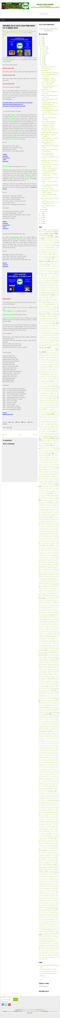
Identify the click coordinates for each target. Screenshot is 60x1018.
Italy (29, 31)
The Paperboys (53, 853)
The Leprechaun (52, 831)
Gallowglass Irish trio (43, 450)
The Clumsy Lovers (42, 772)
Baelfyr (56, 259)
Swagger (56, 729)
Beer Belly (57, 276)
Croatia (52, 378)
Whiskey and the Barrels (49, 943)
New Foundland (48, 597)
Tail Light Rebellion (47, 735)
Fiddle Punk (49, 424)
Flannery (56, 433)
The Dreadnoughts (49, 791)
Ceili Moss (51, 335)
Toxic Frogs (50, 921)
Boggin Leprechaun (42, 306)
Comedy (40, 367)
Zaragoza (46, 957)
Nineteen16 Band (46, 600)
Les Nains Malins (49, 540)
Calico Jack (42, 321)
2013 (41, 215)
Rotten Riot (52, 672)
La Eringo (44, 529)
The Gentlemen (46, 810)
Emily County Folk (50, 412)
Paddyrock (49, 622)
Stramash (55, 724)
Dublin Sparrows (42, 405)
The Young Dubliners (43, 912)
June (43, 59)
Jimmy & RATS (45, 505)
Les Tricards (56, 541)
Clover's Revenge (49, 364)
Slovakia (40, 709)
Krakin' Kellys (50, 526)
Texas (56, 740)
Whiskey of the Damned (46, 945)
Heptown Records (43, 478)
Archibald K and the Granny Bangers (52, 251)
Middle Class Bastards (44, 576)
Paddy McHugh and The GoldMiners (51, 617)
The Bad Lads (53, 743)
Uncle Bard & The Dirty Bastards (45, 931)
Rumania (45, 678)
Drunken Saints (55, 402)
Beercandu (50, 278)
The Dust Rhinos (47, 797)
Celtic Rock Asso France (50, 352)
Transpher (45, 922)
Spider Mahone (47, 716)
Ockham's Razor (50, 609)
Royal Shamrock (56, 674)
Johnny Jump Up (45, 507)
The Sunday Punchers (50, 890)
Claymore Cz (41, 364)
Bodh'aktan (49, 304)
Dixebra (48, 395)
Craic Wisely (46, 376)
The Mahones (50, 838)
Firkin (52, 431)
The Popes (48, 859)
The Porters (53, 859)
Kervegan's (44, 517)
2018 (41, 39)
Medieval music (49, 569)
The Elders (45, 798)
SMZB (40, 710)
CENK (41, 355)
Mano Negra (55, 560)
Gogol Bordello (51, 457)
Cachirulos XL (47, 320)
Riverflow (42, 666)
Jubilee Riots (53, 509)
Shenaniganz (41, 698)
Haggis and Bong (42, 471)
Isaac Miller (49, 498)
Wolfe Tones (49, 952)
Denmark (55, 388)
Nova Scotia (52, 603)
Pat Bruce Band (51, 628)
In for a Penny (53, 488)
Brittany (40, 314)
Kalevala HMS (46, 512)
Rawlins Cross (41, 659)
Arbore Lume (41, 251)
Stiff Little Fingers (49, 722)
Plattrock (54, 640)
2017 (41, 41)
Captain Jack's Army (51, 328)
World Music (47, 953)
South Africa (54, 712)
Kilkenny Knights (42, 519)
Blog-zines (51, 301)
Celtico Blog (56, 354)
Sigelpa (57, 698)
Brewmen (40, 309)
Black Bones (53, 292)
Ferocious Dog (45, 422)
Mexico (48, 572)
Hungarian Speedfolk (48, 485)
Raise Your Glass (50, 655)
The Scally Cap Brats (47, 876)
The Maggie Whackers (51, 836)
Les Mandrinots (42, 540)
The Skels (44, 881)
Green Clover (47, 462)
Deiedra (55, 386)
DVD (55, 405)
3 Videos (51, 233)
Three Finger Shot (48, 914)
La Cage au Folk (46, 528)
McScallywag (42, 569)
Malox (46, 560)
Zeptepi (51, 957)
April (43, 63)
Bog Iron (56, 304)
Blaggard (50, 299)
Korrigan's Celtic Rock (43, 526)
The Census (55, 766)
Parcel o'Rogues (51, 626)
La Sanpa (55, 531)
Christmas (56, 359)
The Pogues (56, 857)
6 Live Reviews (56, 235)
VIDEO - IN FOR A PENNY (47, 84)
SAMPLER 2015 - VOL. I (46, 89)
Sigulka (42, 700)
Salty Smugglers (50, 683)
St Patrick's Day (47, 717)
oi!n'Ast (46, 610)
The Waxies (51, 907)
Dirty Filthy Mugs (48, 393)
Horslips (40, 485)
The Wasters (45, 907)
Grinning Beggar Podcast (52, 466)
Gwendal (51, 467)
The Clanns (53, 769)
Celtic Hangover (48, 342)
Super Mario (49, 729)
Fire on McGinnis (47, 431)
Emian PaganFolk (20, 31)
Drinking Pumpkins (42, 398)
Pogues (44, 641)
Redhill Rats (48, 660)
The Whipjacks (43, 909)
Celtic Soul (44, 354)
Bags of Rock (41, 263)
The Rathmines (16, 32)
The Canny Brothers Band (48, 764)
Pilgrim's (45, 631)
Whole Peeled (55, 947)
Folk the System (45, 440)
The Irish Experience (43, 822)
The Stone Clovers (46, 886)
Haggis (56, 469)
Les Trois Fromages (44, 543)
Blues (51, 302)
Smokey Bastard (53, 709)
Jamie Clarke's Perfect (43, 502)
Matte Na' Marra (47, 566)
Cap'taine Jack (41, 325)
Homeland (46, 483)
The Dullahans (53, 795)
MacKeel (40, 559)
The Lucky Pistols (54, 834)
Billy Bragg (41, 289)
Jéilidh (57, 503)
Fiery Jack (49, 426)
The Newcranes (56, 850)
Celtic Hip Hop (43, 344)
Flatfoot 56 (52, 435)
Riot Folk (52, 664)
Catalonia (55, 333)
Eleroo (51, 410)
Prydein (41, 647)
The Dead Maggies (42, 785)
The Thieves (56, 895)
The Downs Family (46, 790)
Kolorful (46, 524)
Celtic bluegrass (42, 339)
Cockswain (55, 364)
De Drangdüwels (45, 386)
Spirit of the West (54, 716)
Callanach (48, 323)
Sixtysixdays (49, 703)
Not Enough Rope (44, 603)
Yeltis (50, 955)
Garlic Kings (56, 450)
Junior (50, 510)
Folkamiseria (49, 441)
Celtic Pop (54, 346)
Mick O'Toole (47, 574)
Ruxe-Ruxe (41, 679)
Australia (49, 258)
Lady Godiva (51, 533)
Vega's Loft (56, 934)
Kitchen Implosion (43, 522)
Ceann (45, 335)
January (43, 211)
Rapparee (56, 655)
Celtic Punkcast (42, 350)
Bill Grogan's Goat (54, 287)
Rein (41, 662)
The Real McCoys (48, 866)
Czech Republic (47, 381)
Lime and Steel (56, 545)
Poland (48, 641)
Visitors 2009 (55, 938)
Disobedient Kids (42, 395)
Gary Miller (50, 452)
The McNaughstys (43, 841)
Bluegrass (46, 302)
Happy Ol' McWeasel (43, 474)
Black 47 (40, 292)
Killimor (48, 519)
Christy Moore (41, 360)
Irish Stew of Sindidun (54, 497)
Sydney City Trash (55, 731)
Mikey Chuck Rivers (42, 578)
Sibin (53, 698)
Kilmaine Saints (54, 519)
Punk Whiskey (55, 650)
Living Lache (45, 548)
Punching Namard (51, 648)
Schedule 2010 (50, 685)
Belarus (48, 280)
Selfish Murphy (55, 688)
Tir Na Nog (45, 916)
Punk (58, 648)
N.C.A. (51, 591)
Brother (46, 314)
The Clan (47, 769)
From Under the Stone (47, 447)
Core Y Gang (56, 371)
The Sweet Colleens (52, 891)
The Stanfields (47, 884)
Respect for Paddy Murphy (53, 662)
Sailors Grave (46, 679)
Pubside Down (41, 648)
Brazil (55, 308)
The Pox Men (45, 860)
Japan (49, 502)
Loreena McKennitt (51, 552)
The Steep (54, 884)
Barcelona (45, 270)
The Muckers (47, 847)
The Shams (41, 878)
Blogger (51, 30)
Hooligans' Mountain (53, 483)
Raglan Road (49, 653)
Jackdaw (47, 500)
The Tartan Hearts (51, 893)
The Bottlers (48, 760)
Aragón (56, 249)
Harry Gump (51, 476)
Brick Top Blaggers (48, 309)
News (40, 598)
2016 (41, 43)
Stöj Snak (55, 722)
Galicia (55, 448)
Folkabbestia (51, 440)
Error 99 (46, 416)
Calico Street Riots (49, 321)
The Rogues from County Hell (49, 869)
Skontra (44, 707)
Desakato (57, 390)
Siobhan (53, 700)
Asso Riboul (56, 252)
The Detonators (50, 786)
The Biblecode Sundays (49, 752)
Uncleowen (49, 933)
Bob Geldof (42, 304)
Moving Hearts (48, 585)
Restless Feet (41, 664)
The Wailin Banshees (50, 905)
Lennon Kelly (53, 536)
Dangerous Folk (42, 383)
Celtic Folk (54, 340)
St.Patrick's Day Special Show (45, 719)
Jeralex (40, 505)
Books (57, 306)
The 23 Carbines (47, 741)
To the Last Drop (52, 916)
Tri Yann (46, 924)
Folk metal (56, 436)
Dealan (51, 386)
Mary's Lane (52, 564)
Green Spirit (50, 464)
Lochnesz (57, 548)
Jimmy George (52, 505)
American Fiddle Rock (52, 246)
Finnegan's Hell (50, 428)
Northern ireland (50, 602)
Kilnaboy (40, 521)
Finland (43, 428)
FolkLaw (55, 441)
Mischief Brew (50, 578)
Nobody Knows (43, 602)
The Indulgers (55, 821)
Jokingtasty (41, 509)
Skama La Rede (42, 705)
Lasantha (24, 1011)
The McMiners (56, 840)
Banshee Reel (50, 266)
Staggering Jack (48, 721)
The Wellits (57, 907)
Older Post (35, 434)
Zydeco (45, 959)
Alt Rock (56, 244)
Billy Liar (47, 289)
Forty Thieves (50, 443)
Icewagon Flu (44, 486)
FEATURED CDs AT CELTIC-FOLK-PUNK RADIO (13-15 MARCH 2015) (19, 26)
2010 (41, 221)
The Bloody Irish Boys (43, 757)
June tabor (45, 510)
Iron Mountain (43, 498)
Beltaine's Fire (50, 282)
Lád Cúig (46, 533)
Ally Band (47, 244)
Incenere (56, 490)
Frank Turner (55, 445)
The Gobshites (48, 812)
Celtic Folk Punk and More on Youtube (48, 969)
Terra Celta (46, 740)
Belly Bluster (43, 282)
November (44, 49)
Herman (41, 479)
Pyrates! (40, 652)
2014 (41, 213)
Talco (54, 735)
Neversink (42, 597)
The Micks (45, 843)
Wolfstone (41, 953)
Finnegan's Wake (45, 429)
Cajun (58, 320)
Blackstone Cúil (54, 297)
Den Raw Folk (49, 388)
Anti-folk (45, 249)
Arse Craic (47, 252)
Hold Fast (40, 483)
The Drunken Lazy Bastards (44, 795)
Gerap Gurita (41, 453)
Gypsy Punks (42, 469)
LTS (39, 557)
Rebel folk (55, 659)
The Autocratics (42, 743)
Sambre (55, 683)
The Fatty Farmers (53, 800)
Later (51, 535)
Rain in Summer (56, 653)
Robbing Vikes (41, 667)
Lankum (47, 535)
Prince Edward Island (55, 645)
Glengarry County (54, 455)
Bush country (46, 318)
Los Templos (53, 553)
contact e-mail (46, 369)
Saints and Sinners (52, 681)
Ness (50, 595)
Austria (49, 259)
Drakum (40, 397)
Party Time (45, 628)
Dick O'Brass (43, 391)
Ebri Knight (41, 409)
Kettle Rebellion (55, 517)
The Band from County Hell (50, 745)
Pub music (55, 647)
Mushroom (44, 590)
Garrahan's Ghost (43, 452)
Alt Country (52, 244)
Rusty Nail (56, 678)
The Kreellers (49, 828)
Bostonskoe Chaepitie (43, 308)
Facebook (11, 422)
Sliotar (56, 707)
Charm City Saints (46, 357)
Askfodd (51, 252)
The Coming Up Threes (54, 774)
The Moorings (52, 845)
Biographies (41, 290)
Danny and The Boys (51, 383)
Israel (54, 498)
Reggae (53, 660)
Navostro (57, 593)
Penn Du (49, 629)
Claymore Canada (54, 362)
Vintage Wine (47, 938)
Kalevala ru (52, 512)
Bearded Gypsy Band (50, 276)
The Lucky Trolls (42, 836)
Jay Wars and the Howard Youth (48, 503)
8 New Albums (51, 237)
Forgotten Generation (43, 443)
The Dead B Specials (54, 783)
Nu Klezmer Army (47, 605)
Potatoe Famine (42, 643)
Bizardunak (55, 290)
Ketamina (49, 517)
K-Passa (40, 512)
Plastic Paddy (48, 640)
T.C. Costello (51, 733)
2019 (41, 37)
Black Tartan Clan (48, 294)
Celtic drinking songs (46, 340)
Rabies (56, 652)
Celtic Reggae (50, 350)
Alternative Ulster (42, 245)
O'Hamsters (45, 607)
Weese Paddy (45, 941)
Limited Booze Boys (44, 547)
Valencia (51, 934)
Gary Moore (56, 452)
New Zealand (55, 597)
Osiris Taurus (41, 614)
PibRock (40, 631)
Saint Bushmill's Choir (55, 679)
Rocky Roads (45, 669)
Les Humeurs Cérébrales (53, 538)
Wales (44, 940)
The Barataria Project (48, 747)
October (43, 51)
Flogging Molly (46, 436)
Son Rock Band (52, 710)
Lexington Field (48, 545)
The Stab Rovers (51, 883)
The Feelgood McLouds (43, 802)
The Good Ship (56, 812)
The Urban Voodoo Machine (53, 902)
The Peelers (44, 855)
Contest (51, 369)
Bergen (53, 283)
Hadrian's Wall (50, 469)
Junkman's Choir (55, 510)
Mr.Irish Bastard (55, 585)
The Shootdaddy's (50, 879)
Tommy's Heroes (47, 917)
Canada (54, 323)
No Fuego (52, 600)
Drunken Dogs (41, 400)
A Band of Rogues (47, 239)
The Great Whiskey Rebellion (53, 814)
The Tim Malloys (23, 32)
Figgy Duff (54, 426)
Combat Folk (54, 366)
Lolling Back (46, 550)
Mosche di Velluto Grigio (52, 583)
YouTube (9, 1004)
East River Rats (55, 407)
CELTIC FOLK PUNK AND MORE (29, 1009)
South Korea (41, 714)
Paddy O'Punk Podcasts (50, 619)
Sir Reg (57, 700)
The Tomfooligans (52, 898)
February (43, 209)
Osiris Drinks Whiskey (53, 612)
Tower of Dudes (43, 921)
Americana (49, 247)
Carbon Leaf (41, 332)
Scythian (54, 686)
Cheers (52, 357)
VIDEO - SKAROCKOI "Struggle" (48, 82)
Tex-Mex (52, 740)
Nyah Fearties (55, 605)
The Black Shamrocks (47, 753)
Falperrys (44, 421)
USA (28, 32)
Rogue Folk (46, 671)
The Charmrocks (42, 767)
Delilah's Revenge (42, 388)
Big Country (47, 287)
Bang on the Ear (42, 266)
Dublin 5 (49, 404)
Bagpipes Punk (43, 261)
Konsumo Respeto (53, 524)
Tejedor (56, 736)
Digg (5, 424)
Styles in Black (43, 729)
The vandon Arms (51, 903)
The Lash (48, 829)
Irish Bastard (41, 495)
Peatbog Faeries (43, 629)
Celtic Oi (46, 346)
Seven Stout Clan (48, 691)
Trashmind (50, 922)
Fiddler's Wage (43, 426)
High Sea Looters (53, 479)
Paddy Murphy (41, 619)
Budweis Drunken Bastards (50, 316)
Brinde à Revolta (42, 311)
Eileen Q (55, 409)
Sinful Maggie (47, 700)
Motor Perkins (41, 585)
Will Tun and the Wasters (44, 950)
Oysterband (54, 614)
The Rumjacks (54, 873)
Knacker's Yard (56, 522)
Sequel (48, 690)
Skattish (53, 705)
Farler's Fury (52, 421)
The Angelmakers (54, 741)
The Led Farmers (43, 831)
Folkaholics (43, 441)
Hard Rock (51, 474)
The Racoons (53, 862)
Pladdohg (51, 638)
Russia (50, 678)
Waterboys (49, 940)
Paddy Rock (42, 975)
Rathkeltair (51, 657)
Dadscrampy (55, 381)
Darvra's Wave (45, 385)
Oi (43, 610)
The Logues (47, 833)
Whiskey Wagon (56, 945)
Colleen (40, 366)
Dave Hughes (52, 385)
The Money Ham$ (45, 845)
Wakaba (40, 940)
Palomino (56, 624)
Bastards (52, 273)
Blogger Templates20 (52, 1011)
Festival (51, 422)
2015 (41, 45)
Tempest (40, 738)
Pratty (57, 643)
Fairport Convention (50, 419)
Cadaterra (53, 320)
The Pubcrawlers (52, 860)
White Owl (49, 947)
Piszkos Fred (46, 638)
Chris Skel (50, 359)
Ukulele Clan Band (54, 929)
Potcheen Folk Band (50, 643)
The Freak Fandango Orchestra (51, 807)
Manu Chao (48, 562)
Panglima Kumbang (42, 626)
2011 (41, 219)
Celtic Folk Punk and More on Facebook (48, 971)
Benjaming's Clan (45, 283)
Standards (55, 721)
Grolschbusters (42, 467)
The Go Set (42, 812)
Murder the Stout (49, 588)
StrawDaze (41, 726)
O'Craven (40, 607)
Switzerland (47, 731)
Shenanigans (54, 697)
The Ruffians (47, 872)
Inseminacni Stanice (42, 493)
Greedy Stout (55, 460)
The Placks (51, 857)
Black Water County (47, 296)
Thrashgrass (50, 912)
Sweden (40, 731)
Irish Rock (47, 497)
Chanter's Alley (46, 355)
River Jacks (57, 664)
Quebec (51, 652)
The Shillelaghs (50, 878)
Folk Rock (56, 438)
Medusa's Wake (56, 569)
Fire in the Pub (53, 429)
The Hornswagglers (47, 819)
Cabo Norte (41, 320)
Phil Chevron (55, 629)
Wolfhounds (55, 952)
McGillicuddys (52, 567)
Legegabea (47, 536)
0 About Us (41, 230)
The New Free (49, 850)
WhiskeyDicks (42, 947)
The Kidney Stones (45, 826)
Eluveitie (56, 410)
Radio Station (9, 32)
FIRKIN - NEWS (45, 70)
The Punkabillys (45, 862)
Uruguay (54, 933)
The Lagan (55, 828)
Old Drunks (51, 610)
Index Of (40, 491)
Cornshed (49, 372)
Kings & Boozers (56, 521)
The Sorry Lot (50, 881)
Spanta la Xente (55, 714)
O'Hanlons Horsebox (54, 607)
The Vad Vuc (43, 903)
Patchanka (57, 628)
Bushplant (52, 318)
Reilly (58, 660)
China (45, 359)
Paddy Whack (48, 621)
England (49, 414)
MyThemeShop (10, 1011)
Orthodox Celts (45, 612)
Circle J (50, 360)
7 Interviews (42, 237)
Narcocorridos (47, 593)
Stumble (30, 422)
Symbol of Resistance (44, 733)
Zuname (40, 959)
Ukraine (46, 929)
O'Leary (40, 609)
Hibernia (46, 479)
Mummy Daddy (41, 588)
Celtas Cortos (47, 337)
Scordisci (55, 685)
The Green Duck (43, 816)
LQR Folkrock (55, 555)
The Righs (48, 867)
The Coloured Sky (45, 774)
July (42, 57)
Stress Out (50, 728)
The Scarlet (55, 876)
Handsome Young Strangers (51, 472)
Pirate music (44, 636)
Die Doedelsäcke (51, 391)
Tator (48, 736)
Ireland (48, 493)
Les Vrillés (51, 543)
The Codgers (50, 772)
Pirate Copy (53, 635)
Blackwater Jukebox (42, 299)
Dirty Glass (55, 393)
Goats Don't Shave (42, 457)
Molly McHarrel (41, 581)
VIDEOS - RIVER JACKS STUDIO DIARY (50, 132)
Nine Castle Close (48, 598)
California (57, 321)
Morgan (44, 583)
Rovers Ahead (48, 674)
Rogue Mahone (52, 671)
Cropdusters (45, 379)
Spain (46, 714)
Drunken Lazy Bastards (46, 402)
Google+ (23, 422)
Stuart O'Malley (56, 728)
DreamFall (45, 397)
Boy (52, 308)
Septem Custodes (42, 690)
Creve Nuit (48, 378)
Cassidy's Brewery (48, 333)
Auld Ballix (54, 256)
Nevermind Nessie (55, 595)
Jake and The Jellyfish (54, 500)
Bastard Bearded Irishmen (44, 273)
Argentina (42, 252)
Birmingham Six (48, 290)
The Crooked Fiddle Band (45, 779)
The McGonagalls (48, 840)
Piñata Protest (51, 631)
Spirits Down (41, 717)
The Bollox (48, 759)
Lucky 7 (43, 557)
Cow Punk (49, 374)
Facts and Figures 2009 (49, 417)
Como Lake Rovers (47, 367)
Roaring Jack (47, 666)
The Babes (48, 743)
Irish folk (46, 495)
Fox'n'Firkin (56, 443)
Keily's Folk (55, 514)
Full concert (56, 447)
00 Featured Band (50, 230)
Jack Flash (43, 500)
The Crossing (41, 781)
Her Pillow (49, 478)
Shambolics (55, 691)
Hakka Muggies (51, 471)
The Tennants (50, 895)
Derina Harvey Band (50, 390)
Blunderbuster (56, 302)
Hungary (57, 485)
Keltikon (50, 516)
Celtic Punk (42, 348)
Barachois (56, 266)
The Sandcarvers (50, 874)
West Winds (41, 943)
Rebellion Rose (42, 660)
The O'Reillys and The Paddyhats (47, 852)
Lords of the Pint (42, 552)
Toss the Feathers (55, 919)
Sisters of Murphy (44, 702)
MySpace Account (45, 591)
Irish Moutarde (52, 495)
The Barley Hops (46, 748)
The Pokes (42, 859)
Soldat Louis (44, 710)
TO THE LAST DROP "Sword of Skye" (50, 168)
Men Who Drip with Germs (51, 571)
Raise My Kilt (43, 655)
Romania (46, 672)
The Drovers (46, 793)
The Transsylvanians (43, 902)
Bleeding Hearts (42, 301)
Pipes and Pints (53, 633)
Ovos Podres (47, 614)
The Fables (57, 798)
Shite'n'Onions (48, 698)
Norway (57, 602)
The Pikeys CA (45, 857)
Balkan (47, 263)
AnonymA (40, 249)
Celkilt (40, 337)
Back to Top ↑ (30, 1013)
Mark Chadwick (46, 564)
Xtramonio (46, 955)
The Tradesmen (55, 900)
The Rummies (42, 874)
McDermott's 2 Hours (44, 567)
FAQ (48, 421)
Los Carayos (46, 553)
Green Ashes (41, 462)
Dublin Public (55, 404)
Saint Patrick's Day (43, 681)
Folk (52, 436)
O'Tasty (44, 609)
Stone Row (49, 724)
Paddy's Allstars (55, 621)
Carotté (46, 332)
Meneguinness (41, 572)
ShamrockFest (55, 693)
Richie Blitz (47, 664)
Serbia (52, 690)
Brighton (55, 309)
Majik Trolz (55, 559)
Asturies (51, 254)
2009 (41, 223)
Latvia (55, 535)
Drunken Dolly (49, 400)
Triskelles (51, 926)
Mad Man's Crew (47, 559)
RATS (56, 657)
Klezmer (50, 522)
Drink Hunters (54, 397)
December (44, 47)
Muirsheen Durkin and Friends (52, 586)
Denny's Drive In (42, 390)
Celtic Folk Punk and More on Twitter (48, 973)
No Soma (57, 600)
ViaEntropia (41, 936)
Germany (26, 31)
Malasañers (41, 560)
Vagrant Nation (45, 934)
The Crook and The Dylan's (54, 778)
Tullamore (41, 928)
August (43, 55)
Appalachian (50, 249)
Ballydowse (51, 264)
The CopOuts (42, 776)
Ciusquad (55, 360)
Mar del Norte (53, 562)
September (44, 53)
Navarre (52, 593)
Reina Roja (45, 662)
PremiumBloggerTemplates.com (34, 1011)
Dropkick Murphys (52, 398)
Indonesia (50, 492)
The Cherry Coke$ (51, 767)
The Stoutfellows (55, 886)
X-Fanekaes (54, 953)
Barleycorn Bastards (43, 271)
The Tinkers (49, 897)
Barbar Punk (49, 268)
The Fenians (53, 802)
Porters (56, 641)
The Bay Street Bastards (51, 750)
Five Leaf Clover (49, 433)
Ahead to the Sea (42, 242)
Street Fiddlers (52, 726)
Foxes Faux (43, 445)
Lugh (56, 557)
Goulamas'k (50, 459)
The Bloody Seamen (52, 757)
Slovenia (45, 709)
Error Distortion (54, 416)
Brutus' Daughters (53, 314)
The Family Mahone (44, 800)
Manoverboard (41, 562)
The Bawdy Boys (42, 750)
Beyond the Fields (48, 285)
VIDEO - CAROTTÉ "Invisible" (48, 188)
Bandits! (56, 264)
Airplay (55, 242)
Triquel (46, 926)
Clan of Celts (41, 362)
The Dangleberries (45, 783)
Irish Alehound (55, 493)
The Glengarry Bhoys (55, 810)
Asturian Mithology (43, 254)
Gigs (47, 455)
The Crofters (45, 778)
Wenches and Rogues (54, 941)
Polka (52, 641)
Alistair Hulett (41, 244)
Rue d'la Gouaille (51, 676)
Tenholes (40, 740)
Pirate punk (50, 636)
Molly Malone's (55, 579)
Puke (46, 648)
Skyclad (49, 707)
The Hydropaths (47, 821)
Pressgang (47, 645)
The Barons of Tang (54, 748)
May (42, 61)
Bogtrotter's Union (50, 306)
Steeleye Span (41, 722)
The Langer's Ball (42, 829)
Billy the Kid (54, 289)
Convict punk (42, 371)
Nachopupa (55, 591)
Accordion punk (46, 240)
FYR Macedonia (44, 448)
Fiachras (44, 424)
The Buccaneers (48, 762)
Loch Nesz (52, 548)
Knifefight (42, 524)
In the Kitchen (50, 490)
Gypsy (55, 467)
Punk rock (49, 650)
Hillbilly (48, 481)
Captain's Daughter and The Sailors (50, 330)
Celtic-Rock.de (50, 354)
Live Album (51, 547)
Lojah (41, 550)
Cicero (46, 360)
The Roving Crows (51, 871)
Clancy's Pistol (47, 362)
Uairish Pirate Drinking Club (52, 928)
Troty (56, 926)
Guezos (47, 467)
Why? (40, 948)
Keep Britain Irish (48, 514)
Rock (47, 667)
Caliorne (42, 323)
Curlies (51, 379)
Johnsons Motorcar (54, 507)
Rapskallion (41, 657)
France (48, 445)
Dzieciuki (48, 407)
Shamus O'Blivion (50, 695)
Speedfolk (41, 716)
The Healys (49, 817)
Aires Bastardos (50, 242)
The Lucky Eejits (46, 834)
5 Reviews (47, 235)
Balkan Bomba (55, 263)
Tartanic (44, 736)
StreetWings (44, 728)
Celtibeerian (54, 337)
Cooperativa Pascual (49, 371)
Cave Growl (41, 335)
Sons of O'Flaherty (46, 712)
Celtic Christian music (50, 339)
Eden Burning (49, 409)
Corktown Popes (43, 372)
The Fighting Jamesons (49, 803)
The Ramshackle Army (49, 864)
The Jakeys (47, 824)
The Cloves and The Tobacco (52, 771)
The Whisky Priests (51, 909)
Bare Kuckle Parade (53, 270)
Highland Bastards (42, 481)
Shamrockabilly (48, 693)
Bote (49, 308)
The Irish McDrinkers (52, 822)
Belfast (53, 280)
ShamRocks (41, 695)
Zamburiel (41, 957)
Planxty (43, 640)
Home (19, 434)
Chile (41, 359)
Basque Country (52, 271)
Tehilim (51, 736)
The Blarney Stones (54, 755)
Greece (49, 460)
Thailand (40, 741)
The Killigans (53, 826)
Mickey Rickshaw (55, 574)
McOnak (57, 567)
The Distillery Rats (46, 788)
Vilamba (46, 936)
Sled (53, 707)
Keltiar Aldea (41, 516)
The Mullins (43, 848)
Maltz (50, 560)
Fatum (58, 421)
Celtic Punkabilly (54, 348)
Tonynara (54, 917)
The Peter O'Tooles (52, 855)
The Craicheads (50, 776)
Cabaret (56, 318)
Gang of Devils (50, 450)
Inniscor (56, 491)
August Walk (48, 256)
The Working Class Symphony (52, 910)
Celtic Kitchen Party (51, 344)
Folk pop (42, 438)
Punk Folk (42, 650)
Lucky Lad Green (50, 557)
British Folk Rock (53, 313)
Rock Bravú (51, 667)
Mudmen (42, 586)
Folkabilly (57, 440)
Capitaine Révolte (48, 325)
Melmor (42, 571)
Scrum (50, 686)
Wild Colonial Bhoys (54, 948)
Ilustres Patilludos (46, 488)
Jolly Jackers (46, 509)
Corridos (54, 372)
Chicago (57, 357)
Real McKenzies (48, 659)
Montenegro (48, 581)
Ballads (45, 264)
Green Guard (52, 462)
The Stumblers (53, 888)
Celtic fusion (41, 342)
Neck (46, 595)
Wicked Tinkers (45, 948)
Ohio (41, 610)
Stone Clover (41, 724)
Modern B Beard (47, 579)
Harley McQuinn (42, 476)
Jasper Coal (54, 502)
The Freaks (41, 809)
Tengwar (56, 738)
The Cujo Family (48, 781)
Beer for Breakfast (43, 278)
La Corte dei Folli (53, 528)
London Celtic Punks (53, 550)
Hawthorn (57, 476)
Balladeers (41, 264)
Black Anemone (46, 292)
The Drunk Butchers (54, 793)
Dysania (43, 407)
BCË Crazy (50, 275)
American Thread (42, 247)
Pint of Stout (45, 633)
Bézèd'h (54, 285)
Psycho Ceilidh (48, 647)
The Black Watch (46, 755)
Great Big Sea (56, 459)
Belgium (57, 280)
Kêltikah (46, 516)
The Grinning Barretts (52, 816)
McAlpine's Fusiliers (55, 566)
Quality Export (45, 652)
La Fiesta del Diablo (52, 529)
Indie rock (45, 491)
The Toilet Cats (45, 898)
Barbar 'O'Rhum (42, 268)
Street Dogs (46, 726)
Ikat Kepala (50, 486)
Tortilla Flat (48, 919)
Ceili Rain (56, 335)
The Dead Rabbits (52, 785)
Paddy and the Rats (47, 616)
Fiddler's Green (56, 424)
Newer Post (4, 434)
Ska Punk (55, 703)
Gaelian (50, 448)
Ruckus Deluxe (43, 676)
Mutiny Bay (52, 590)
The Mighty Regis (52, 843)
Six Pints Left (51, 702)
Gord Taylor (44, 459)
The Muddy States (55, 847)
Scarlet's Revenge (42, 685)
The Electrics (51, 798)
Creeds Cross (52, 376)
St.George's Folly (55, 717)
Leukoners (56, 543)
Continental (57, 369)
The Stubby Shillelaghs (43, 888)
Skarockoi (48, 705)
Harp (47, 476)
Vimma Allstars (52, 936)
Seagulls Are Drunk (47, 688)
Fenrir (41, 422)
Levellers (41, 545)
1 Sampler (51, 231)
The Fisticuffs (46, 805)
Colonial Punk (46, 366)
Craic (54, 374)
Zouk (57, 957)
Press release (41, 645)
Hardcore (56, 474)
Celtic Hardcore (56, 342)
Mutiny (48, 590)
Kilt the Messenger (47, 521)
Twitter (18, 422)
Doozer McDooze (54, 395)
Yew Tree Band (55, 955)
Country (43, 374)
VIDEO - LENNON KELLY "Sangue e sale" (50, 72)
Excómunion (41, 417)
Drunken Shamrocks (43, 404)
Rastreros (46, 657)
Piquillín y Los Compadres (44, 635)
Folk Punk (48, 438)
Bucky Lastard (41, 316)
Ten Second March (48, 738)
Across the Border (54, 240)
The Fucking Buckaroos (50, 809)
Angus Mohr (55, 247)
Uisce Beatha (41, 929)
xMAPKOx (40, 955)
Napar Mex (41, 593)
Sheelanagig (47, 697)
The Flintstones (53, 805)
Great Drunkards (43, 460)
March (43, 65)
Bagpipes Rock (53, 261)
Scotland (45, 686)
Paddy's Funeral (42, 622)
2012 (41, 217)
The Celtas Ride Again (47, 766)
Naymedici (42, 595)
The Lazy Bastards (55, 829)
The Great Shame (43, 814)
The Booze (53, 759)
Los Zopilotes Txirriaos (47, 555)
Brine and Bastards (51, 311)
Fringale (40, 447)
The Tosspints (47, 900)
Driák (49, 397)
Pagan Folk (50, 624)
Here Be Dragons (56, 478)
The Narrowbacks (51, 848)
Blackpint (47, 297)
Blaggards (56, 299)
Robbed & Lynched (54, 666)
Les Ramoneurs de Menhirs (47, 541)
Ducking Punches (49, 405)
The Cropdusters (55, 779)
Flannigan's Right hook (43, 435)
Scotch (40, 686)
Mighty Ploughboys (54, 576)
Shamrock (41, 693)
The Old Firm (45, 853)
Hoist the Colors (54, 481)
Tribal (51, 924)
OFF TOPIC (57, 609)
